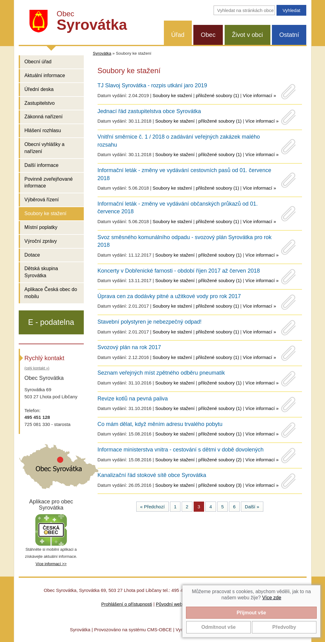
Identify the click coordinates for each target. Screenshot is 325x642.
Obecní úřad (38, 61)
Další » (252, 506)
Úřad (177, 34)
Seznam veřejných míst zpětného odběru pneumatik (161, 373)
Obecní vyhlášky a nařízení (45, 148)
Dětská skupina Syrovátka (41, 272)
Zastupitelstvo (40, 103)
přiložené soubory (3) (220, 485)
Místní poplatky (41, 227)
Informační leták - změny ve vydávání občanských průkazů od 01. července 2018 (178, 208)
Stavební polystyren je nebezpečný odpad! (150, 322)
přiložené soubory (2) (220, 459)
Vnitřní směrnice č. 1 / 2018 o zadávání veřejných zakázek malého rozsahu (179, 141)
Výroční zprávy (41, 241)
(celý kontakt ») (37, 368)
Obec (208, 34)
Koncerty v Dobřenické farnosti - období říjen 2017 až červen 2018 (179, 271)
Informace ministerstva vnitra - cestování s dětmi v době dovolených (181, 450)
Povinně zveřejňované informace (49, 182)
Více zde (271, 597)
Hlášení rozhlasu (43, 130)
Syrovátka (102, 53)
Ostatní (289, 34)
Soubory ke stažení (46, 213)
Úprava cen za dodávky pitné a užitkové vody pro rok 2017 (169, 296)
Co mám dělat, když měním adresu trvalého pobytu (160, 424)
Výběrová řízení (42, 199)
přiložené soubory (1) (217, 95)
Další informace (42, 165)
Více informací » (259, 95)
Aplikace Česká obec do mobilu (51, 293)
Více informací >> (51, 563)
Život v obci (247, 34)
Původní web (169, 604)
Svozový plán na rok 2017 (129, 347)
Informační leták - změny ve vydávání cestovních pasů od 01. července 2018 (184, 174)
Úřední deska (39, 89)
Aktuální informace (45, 75)
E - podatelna (51, 322)
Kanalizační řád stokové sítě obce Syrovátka (152, 475)
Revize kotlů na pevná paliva (133, 399)
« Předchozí (152, 506)
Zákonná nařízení (44, 116)
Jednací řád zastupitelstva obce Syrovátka (149, 111)
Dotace (32, 255)
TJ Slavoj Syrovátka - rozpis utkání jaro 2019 (152, 85)
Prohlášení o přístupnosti (126, 604)
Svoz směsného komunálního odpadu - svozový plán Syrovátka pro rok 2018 (185, 241)
